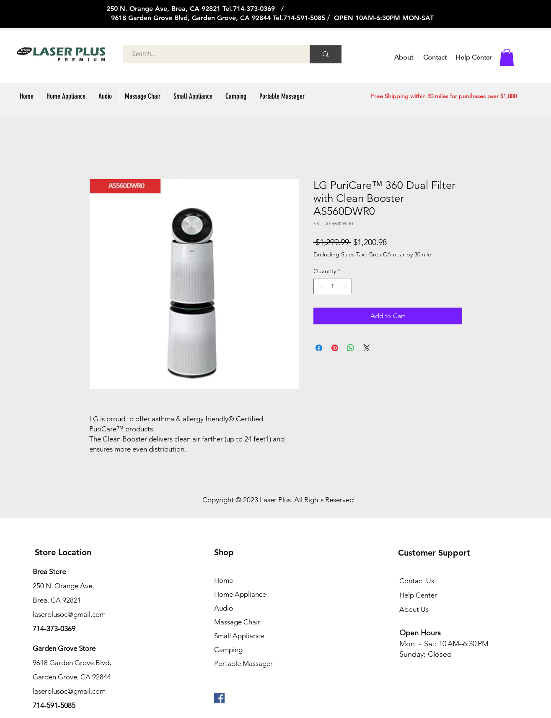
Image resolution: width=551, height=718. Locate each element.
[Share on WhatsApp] (351, 348)
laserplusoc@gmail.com (69, 691)
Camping (228, 649)
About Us (414, 609)
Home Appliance (240, 594)
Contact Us (416, 581)
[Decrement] (320, 286)
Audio (223, 608)
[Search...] (212, 54)
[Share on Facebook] (319, 348)
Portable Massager (243, 663)
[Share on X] (367, 348)
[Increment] (345, 286)
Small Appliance (239, 636)
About (403, 57)
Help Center (418, 595)
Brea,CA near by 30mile (400, 254)
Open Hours (421, 632)
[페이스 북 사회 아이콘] (219, 698)
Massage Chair (237, 622)
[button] (506, 57)
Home (223, 580)
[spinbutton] (332, 286)
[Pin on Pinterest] (335, 348)
